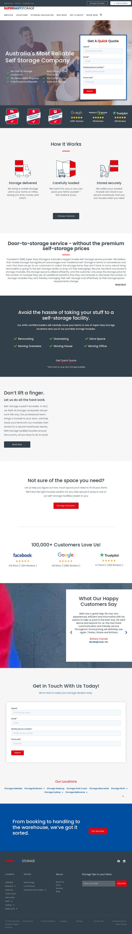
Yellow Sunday (121, 924)
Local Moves (29, 886)
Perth (8, 901)
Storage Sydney (54, 792)
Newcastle (9, 897)
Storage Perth (119, 788)
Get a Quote (76, 15)
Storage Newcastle (99, 788)
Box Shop (62, 15)
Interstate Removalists (35, 890)
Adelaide (9, 882)
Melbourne (11, 909)
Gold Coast (10, 893)
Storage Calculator (42, 15)
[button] (66, 285)
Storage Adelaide (13, 788)
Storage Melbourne (76, 792)
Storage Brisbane (34, 788)
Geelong (9, 890)
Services (8, 15)
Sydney (9, 905)
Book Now (92, 15)
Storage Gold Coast (77, 788)
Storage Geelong (55, 788)
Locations (22, 15)
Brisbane (10, 886)
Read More (120, 284)
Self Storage (29, 882)
